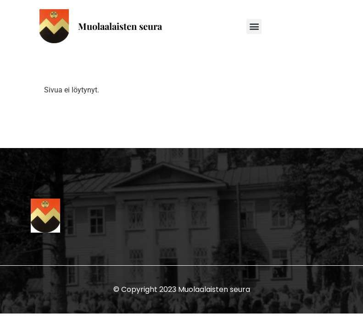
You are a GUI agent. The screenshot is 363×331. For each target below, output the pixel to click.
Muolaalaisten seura (120, 26)
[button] (254, 26)
